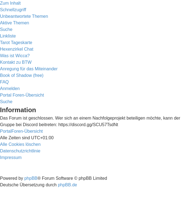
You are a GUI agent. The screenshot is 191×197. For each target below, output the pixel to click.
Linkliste (8, 36)
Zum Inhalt (10, 3)
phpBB (30, 178)
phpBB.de (67, 184)
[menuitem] (24, 16)
